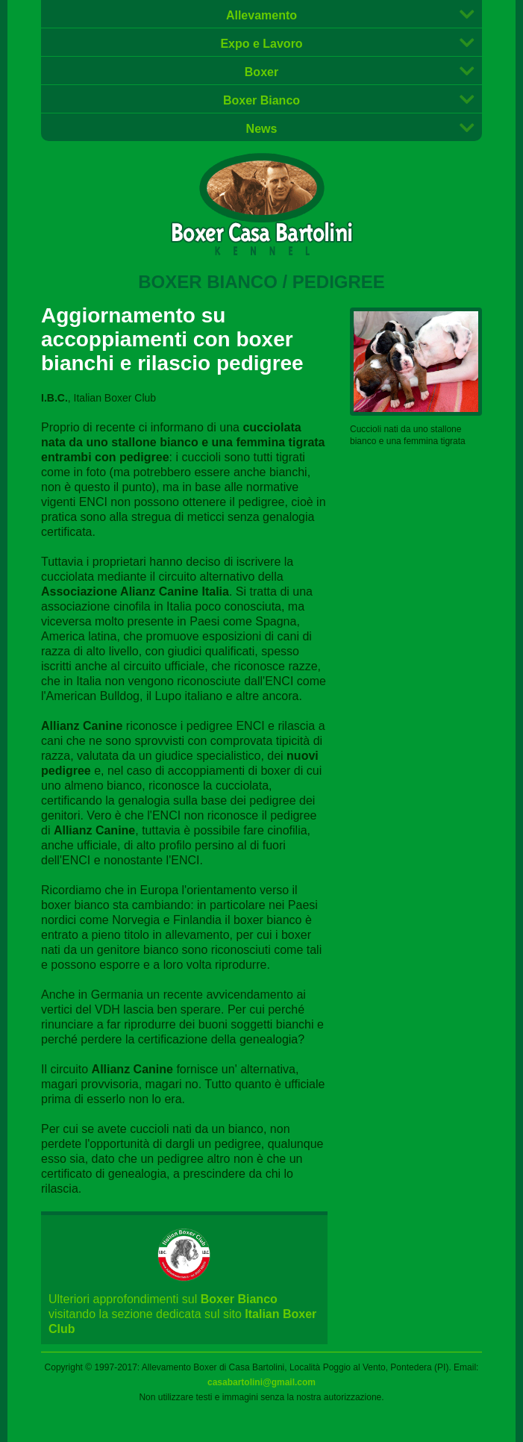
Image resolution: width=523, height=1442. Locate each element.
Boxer (261, 72)
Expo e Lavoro (261, 43)
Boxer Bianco (261, 100)
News (262, 128)
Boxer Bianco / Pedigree (261, 282)
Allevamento (261, 15)
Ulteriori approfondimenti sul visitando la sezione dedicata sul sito (184, 1292)
